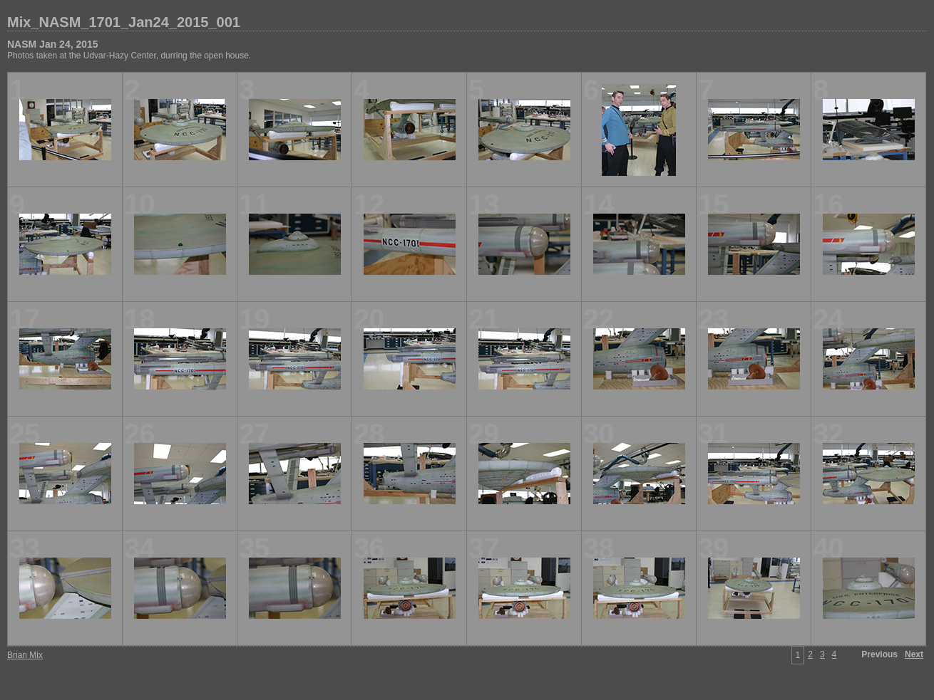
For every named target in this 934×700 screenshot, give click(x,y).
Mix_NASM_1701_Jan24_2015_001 (123, 22)
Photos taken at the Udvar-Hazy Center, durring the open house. (129, 56)
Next (914, 654)
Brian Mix (25, 655)
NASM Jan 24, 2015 (52, 44)
